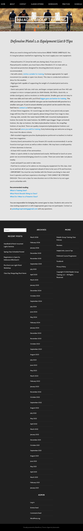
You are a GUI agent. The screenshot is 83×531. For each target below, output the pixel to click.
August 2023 (34, 354)
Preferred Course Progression (66, 256)
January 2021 (34, 488)
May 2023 (33, 370)
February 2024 (35, 322)
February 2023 (35, 381)
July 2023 (33, 360)
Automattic (56, 527)
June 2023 (33, 365)
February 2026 (35, 242)
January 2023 (34, 386)
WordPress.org (35, 518)
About (12, 4)
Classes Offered (37, 4)
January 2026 (34, 248)
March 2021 (34, 477)
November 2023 (35, 338)
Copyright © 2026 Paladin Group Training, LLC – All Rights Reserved (68, 274)
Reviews (59, 245)
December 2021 (35, 440)
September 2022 (36, 402)
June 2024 (33, 312)
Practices (66, 4)
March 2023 (34, 376)
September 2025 (36, 264)
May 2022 (33, 418)
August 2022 (34, 408)
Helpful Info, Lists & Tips (65, 251)
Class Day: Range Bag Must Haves (15, 273)
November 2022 (35, 392)
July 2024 (33, 306)
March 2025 (34, 280)
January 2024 (34, 328)
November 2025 (35, 258)
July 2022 (33, 413)
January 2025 (34, 285)
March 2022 (34, 429)
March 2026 (34, 237)
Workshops (53, 4)
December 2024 (35, 290)
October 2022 (35, 397)
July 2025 (33, 269)
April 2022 (33, 424)
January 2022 (34, 434)
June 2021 (33, 461)
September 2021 (35, 450)
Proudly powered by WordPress (32, 527)
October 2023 (35, 344)
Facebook (60, 261)
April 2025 (33, 275)
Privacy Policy (61, 267)
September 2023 (36, 349)
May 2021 (33, 466)
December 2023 (35, 333)
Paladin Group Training (41, 19)
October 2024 (35, 296)
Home (3, 4)
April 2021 (33, 472)
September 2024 (36, 301)
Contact (23, 4)
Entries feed (34, 508)
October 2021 (34, 445)
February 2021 (35, 482)
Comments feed (35, 513)
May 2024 (33, 317)
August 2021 (34, 456)
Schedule (78, 4)
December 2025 (35, 253)
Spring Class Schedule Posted (14, 252)
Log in (32, 502)
